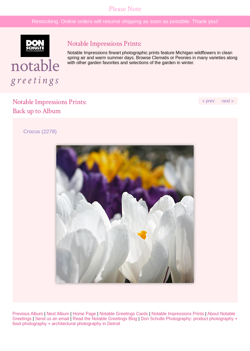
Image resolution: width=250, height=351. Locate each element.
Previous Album (28, 313)
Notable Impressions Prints (177, 313)
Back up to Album (37, 111)
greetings (34, 80)
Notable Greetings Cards (123, 313)
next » (228, 101)
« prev (208, 101)
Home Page (84, 313)
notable (35, 66)
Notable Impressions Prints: (104, 43)
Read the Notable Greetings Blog (105, 318)
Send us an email (52, 318)
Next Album (58, 313)
